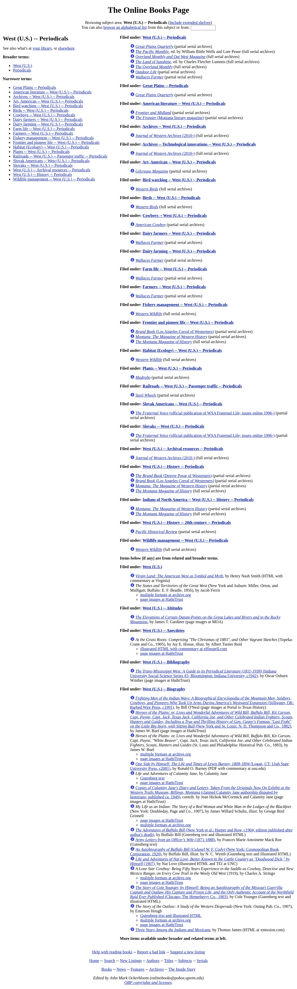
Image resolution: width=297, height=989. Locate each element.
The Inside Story (182, 969)
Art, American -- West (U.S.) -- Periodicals (48, 101)
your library (42, 48)
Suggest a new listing (187, 952)
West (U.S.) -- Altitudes (162, 608)
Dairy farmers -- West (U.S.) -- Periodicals (47, 119)
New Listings (131, 960)
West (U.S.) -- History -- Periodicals (42, 174)
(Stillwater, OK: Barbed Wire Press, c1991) (212, 702)
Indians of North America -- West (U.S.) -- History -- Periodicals (198, 499)
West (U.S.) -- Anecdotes (163, 630)
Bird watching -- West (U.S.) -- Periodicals (48, 106)
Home (94, 960)
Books (106, 969)
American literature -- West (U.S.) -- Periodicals (52, 92)
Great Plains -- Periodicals (34, 87)
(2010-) (165, 135)
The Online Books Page (148, 10)
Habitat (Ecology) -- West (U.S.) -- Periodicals (51, 147)
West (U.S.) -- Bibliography (166, 662)
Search (109, 960)
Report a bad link (151, 952)
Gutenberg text (152, 778)
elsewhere (66, 48)
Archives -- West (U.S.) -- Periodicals (44, 96)
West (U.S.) (22, 65)
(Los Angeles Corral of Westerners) (174, 331)
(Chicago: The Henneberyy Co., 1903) (212, 892)
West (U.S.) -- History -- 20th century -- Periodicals (186, 522)
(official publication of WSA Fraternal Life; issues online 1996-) (205, 413)
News (121, 969)
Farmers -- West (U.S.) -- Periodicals (43, 133)
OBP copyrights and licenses (147, 982)
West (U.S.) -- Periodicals (164, 37)
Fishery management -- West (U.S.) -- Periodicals (53, 138)
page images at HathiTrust (161, 599)
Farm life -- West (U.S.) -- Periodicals (44, 129)
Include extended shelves (190, 22)
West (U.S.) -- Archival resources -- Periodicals (51, 170)
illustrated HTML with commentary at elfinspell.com (183, 649)
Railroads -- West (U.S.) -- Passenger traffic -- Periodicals (60, 156)
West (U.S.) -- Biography (163, 689)
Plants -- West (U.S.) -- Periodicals (41, 151)
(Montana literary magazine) (169, 118)
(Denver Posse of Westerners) (173, 475)
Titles (168, 960)
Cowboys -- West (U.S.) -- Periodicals (44, 115)
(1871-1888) (175, 840)
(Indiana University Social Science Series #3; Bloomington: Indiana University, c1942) (203, 673)
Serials (202, 960)
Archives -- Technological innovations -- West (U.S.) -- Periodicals (199, 144)
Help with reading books (112, 952)
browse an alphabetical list (125, 27)
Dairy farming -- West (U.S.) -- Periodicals (48, 124)
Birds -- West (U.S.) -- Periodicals (41, 110)
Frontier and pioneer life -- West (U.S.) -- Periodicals (56, 142)
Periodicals (22, 70)
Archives (156, 969)
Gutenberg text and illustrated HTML (171, 915)
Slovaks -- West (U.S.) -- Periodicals (43, 165)
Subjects (185, 960)
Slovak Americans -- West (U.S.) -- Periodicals (51, 161)
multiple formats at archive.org (165, 595)
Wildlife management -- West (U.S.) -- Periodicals (54, 179)
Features (137, 969)
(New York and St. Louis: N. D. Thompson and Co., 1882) (211, 719)
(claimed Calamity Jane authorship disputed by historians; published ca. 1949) (210, 792)
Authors (152, 960)
